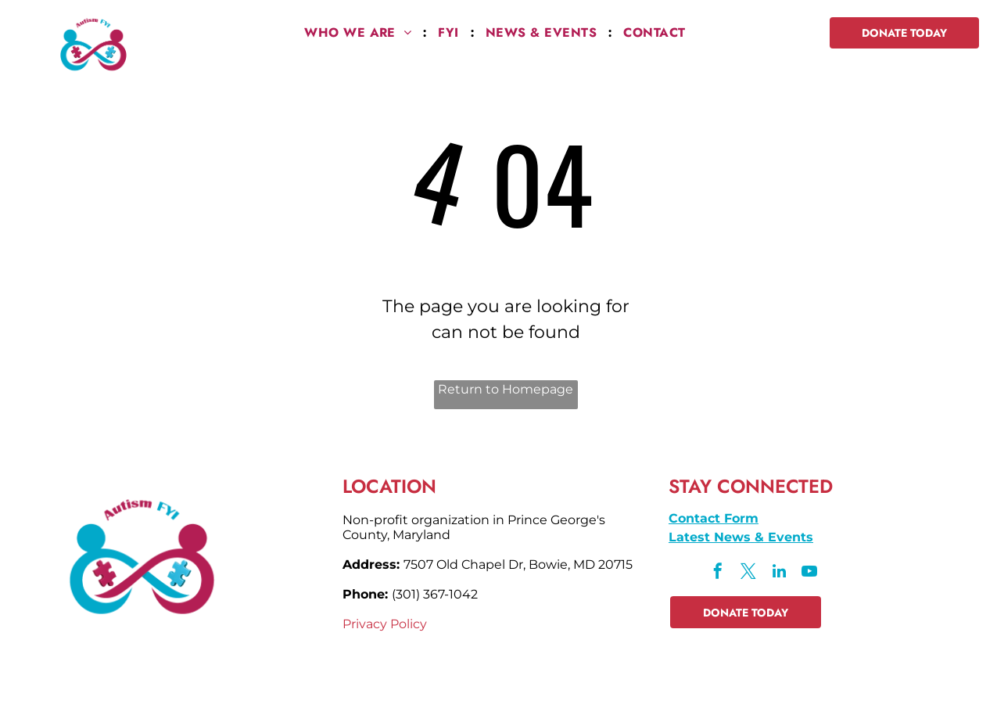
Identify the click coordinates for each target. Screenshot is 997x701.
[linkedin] (779, 573)
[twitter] (748, 573)
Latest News (710, 537)
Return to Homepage (505, 389)
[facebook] (718, 573)
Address (369, 564)
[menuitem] (359, 33)
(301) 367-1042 (435, 594)
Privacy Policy (384, 624)
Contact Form (714, 518)
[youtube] (809, 573)
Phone (363, 594)
